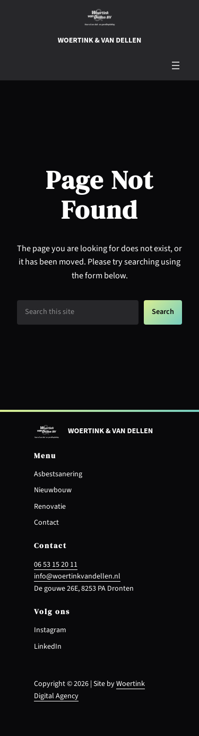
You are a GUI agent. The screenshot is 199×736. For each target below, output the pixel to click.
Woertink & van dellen (99, 40)
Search (163, 311)
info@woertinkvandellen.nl (77, 576)
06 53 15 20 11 (55, 564)
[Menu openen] (175, 65)
